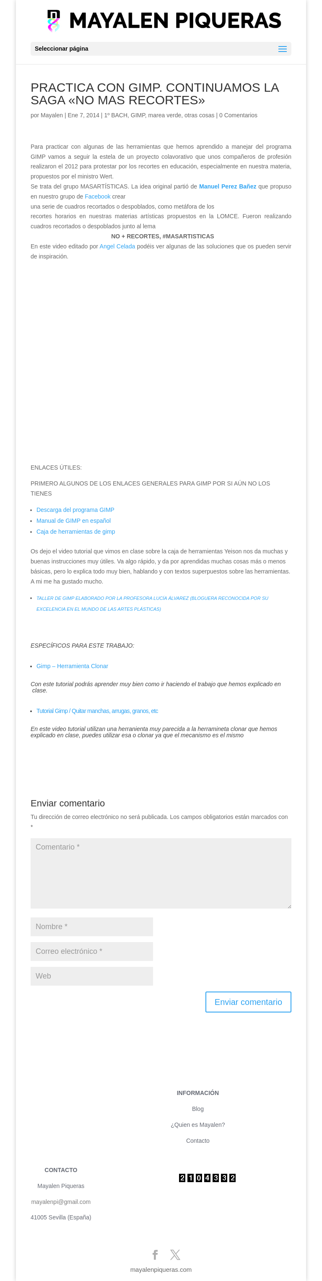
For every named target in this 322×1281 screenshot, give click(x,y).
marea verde (165, 115)
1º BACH (115, 115)
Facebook (97, 196)
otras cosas (199, 115)
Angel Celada (118, 246)
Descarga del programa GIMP (75, 509)
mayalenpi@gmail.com (61, 1201)
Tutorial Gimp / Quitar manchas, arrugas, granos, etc (97, 711)
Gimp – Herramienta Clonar (72, 666)
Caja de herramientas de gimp (75, 531)
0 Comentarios (238, 115)
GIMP (138, 115)
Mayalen (52, 115)
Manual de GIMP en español (73, 520)
